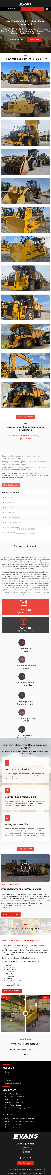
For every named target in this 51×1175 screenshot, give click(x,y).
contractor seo (12, 1173)
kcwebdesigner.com (26, 1173)
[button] (47, 9)
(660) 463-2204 (25, 1152)
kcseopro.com (38, 1173)
